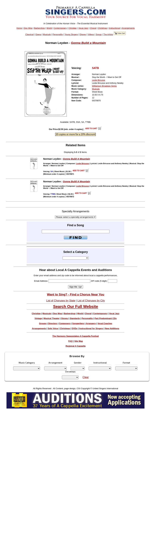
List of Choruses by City (91, 300)
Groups (42, 323)
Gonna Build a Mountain (88, 43)
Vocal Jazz (83, 28)
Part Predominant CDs (105, 318)
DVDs (74, 328)
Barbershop (39, 28)
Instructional (114, 28)
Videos (91, 34)
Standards (75, 318)
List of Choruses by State (60, 300)
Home (19, 28)
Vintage (38, 318)
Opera (38, 34)
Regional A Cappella (76, 346)
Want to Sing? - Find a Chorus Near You (75, 294)
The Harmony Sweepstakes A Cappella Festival (75, 336)
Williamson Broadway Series (104, 86)
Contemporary (60, 28)
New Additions (112, 328)
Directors (52, 323)
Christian (72, 28)
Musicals (47, 34)
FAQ (70, 341)
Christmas (102, 28)
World (49, 28)
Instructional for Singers (91, 328)
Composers (64, 323)
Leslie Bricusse (98, 80)
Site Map (78, 341)
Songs (98, 34)
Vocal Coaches (105, 323)
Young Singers (71, 34)
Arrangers (91, 323)
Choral (93, 28)
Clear (86, 377)
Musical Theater (51, 318)
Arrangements (128, 28)
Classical (29, 34)
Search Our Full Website (75, 306)
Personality (58, 34)
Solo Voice (53, 328)
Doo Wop (28, 28)
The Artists (108, 34)
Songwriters (78, 323)
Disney (83, 34)
